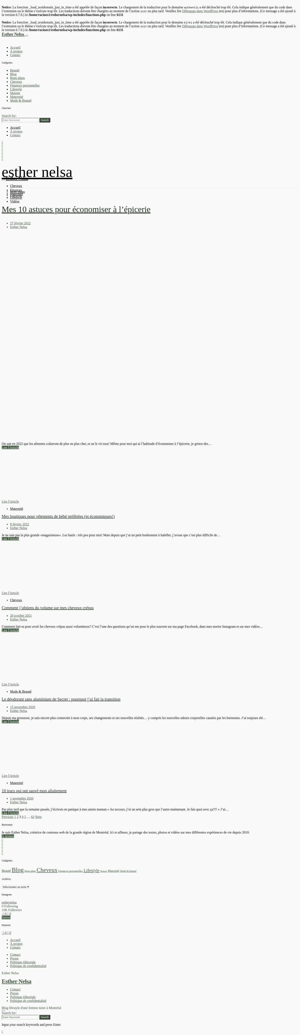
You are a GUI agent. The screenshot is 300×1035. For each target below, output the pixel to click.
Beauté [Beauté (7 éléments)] (6, 871)
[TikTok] (2, 846)
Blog (13, 74)
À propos (16, 51)
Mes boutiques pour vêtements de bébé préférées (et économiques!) (58, 516)
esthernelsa (9, 902)
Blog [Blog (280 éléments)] (18, 869)
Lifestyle (16, 89)
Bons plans (17, 78)
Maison (15, 93)
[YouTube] (2, 843)
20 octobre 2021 (21, 615)
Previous (7, 817)
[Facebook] (2, 853)
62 (32, 817)
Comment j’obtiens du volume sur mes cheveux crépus (48, 607)
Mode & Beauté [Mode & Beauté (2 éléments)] (128, 871)
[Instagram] (2, 840)
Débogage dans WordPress (200, 11)
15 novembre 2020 (22, 707)
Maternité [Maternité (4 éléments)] (113, 871)
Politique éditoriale (23, 962)
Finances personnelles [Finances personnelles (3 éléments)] (70, 871)
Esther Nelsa (13, 34)
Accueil (15, 47)
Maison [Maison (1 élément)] (103, 871)
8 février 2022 (19, 524)
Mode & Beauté (20, 100)
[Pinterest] (2, 850)
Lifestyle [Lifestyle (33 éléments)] (91, 870)
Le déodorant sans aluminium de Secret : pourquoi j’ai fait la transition (61, 699)
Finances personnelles (25, 85)
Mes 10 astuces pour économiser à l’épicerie (76, 209)
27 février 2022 (20, 223)
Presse (14, 958)
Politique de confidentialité (28, 966)
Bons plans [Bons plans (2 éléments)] (30, 871)
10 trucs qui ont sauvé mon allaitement (34, 790)
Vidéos (14, 201)
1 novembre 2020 (21, 798)
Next (38, 817)
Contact (15, 55)
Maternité (16, 97)
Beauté (14, 70)
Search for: (9, 116)
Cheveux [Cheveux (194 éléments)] (47, 870)
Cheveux (16, 81)
